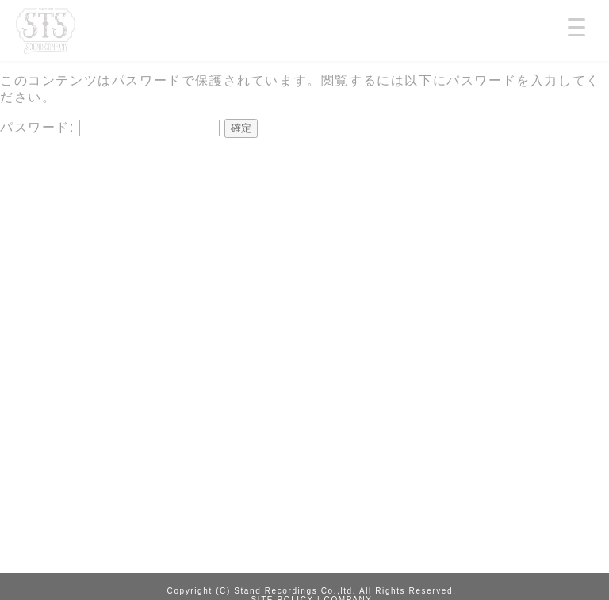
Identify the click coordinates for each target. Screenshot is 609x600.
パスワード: (110, 127)
